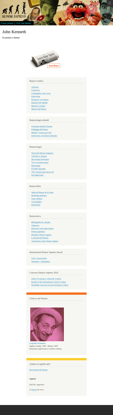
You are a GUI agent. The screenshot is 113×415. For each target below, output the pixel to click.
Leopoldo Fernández (37, 343)
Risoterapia (35, 166)
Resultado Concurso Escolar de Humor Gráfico (50, 285)
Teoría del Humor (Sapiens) (42, 153)
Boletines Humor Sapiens (41, 235)
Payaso (34, 390)
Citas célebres (36, 199)
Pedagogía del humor (39, 129)
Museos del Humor (38, 109)
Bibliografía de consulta (40, 222)
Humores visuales (38, 106)
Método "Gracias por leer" (41, 133)
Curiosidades (36, 202)
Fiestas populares (38, 232)
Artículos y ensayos (39, 156)
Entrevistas (35, 96)
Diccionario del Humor (38, 370)
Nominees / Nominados (40, 261)
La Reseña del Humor (40, 238)
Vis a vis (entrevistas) (39, 162)
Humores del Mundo (39, 103)
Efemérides (35, 205)
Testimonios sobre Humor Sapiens (44, 241)
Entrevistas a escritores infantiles (44, 136)
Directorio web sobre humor (42, 228)
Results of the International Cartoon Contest (48, 282)
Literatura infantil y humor (41, 126)
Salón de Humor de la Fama (42, 192)
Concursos (35, 90)
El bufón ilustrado (38, 169)
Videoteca (35, 225)
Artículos (35, 87)
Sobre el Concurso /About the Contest (46, 279)
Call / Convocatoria (39, 258)
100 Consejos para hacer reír (42, 172)
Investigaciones (37, 175)
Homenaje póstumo (39, 195)
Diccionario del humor (40, 159)
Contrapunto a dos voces (41, 93)
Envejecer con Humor (40, 100)
